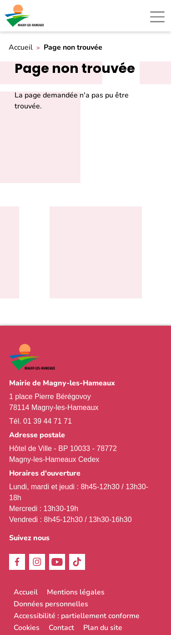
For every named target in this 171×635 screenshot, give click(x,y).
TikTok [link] (77, 562)
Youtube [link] (57, 562)
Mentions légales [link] (76, 592)
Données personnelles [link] (51, 604)
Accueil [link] (21, 47)
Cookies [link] (27, 628)
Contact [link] (61, 628)
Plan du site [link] (102, 628)
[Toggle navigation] (157, 17)
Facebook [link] (17, 562)
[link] (25, 16)
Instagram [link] (37, 562)
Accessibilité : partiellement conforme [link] (77, 616)
